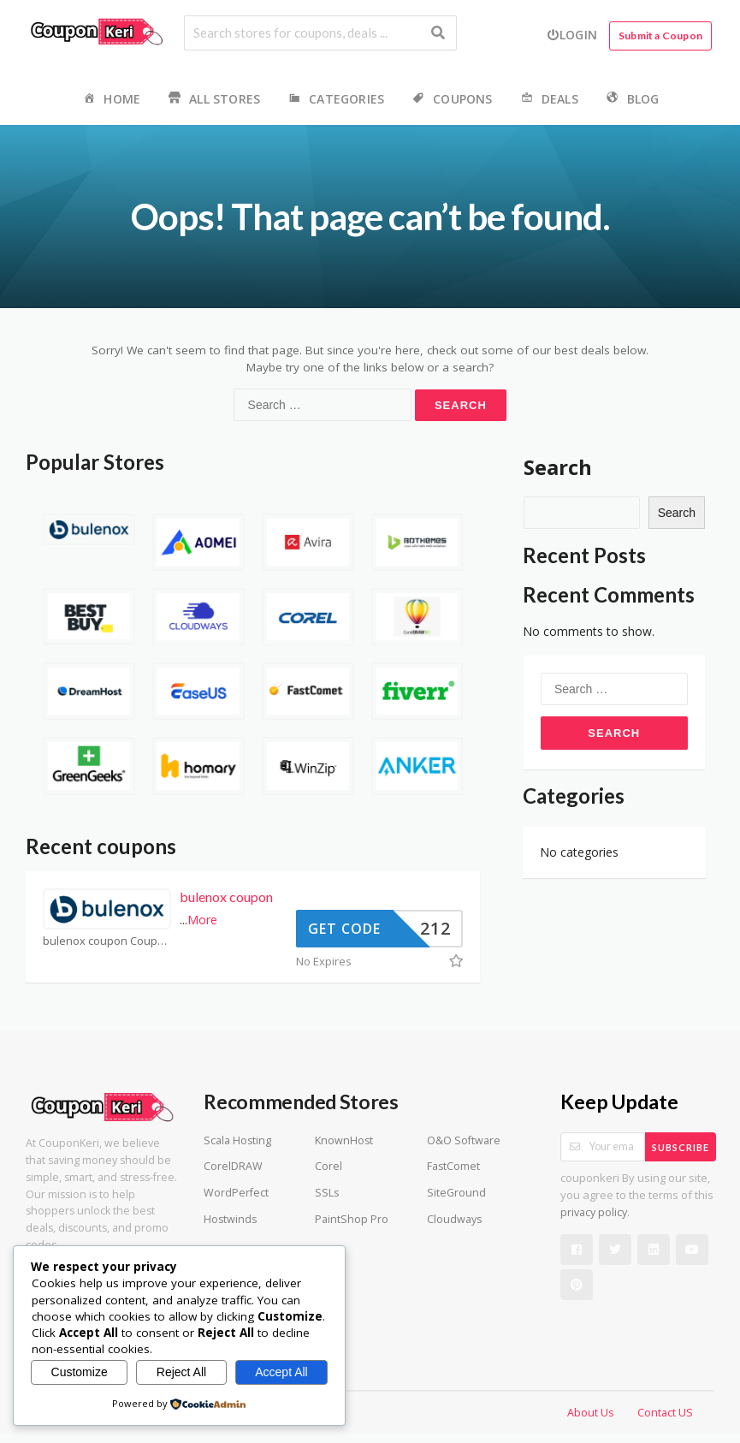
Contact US (665, 1412)
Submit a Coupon (660, 35)
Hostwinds (230, 1219)
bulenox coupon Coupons (107, 941)
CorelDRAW (233, 1166)
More (202, 920)
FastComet (453, 1166)
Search (558, 467)
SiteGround (456, 1192)
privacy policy (593, 1212)
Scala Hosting (237, 1140)
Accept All (281, 1372)
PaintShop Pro (351, 1219)
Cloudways (454, 1219)
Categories (335, 100)
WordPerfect (236, 1192)
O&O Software (463, 1140)
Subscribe (680, 1147)
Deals (548, 100)
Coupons (451, 100)
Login (572, 35)
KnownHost (344, 1140)
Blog (632, 100)
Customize (79, 1372)
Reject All (181, 1372)
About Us (590, 1412)
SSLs (327, 1192)
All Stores (213, 100)
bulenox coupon (226, 896)
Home (110, 100)
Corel (328, 1166)
